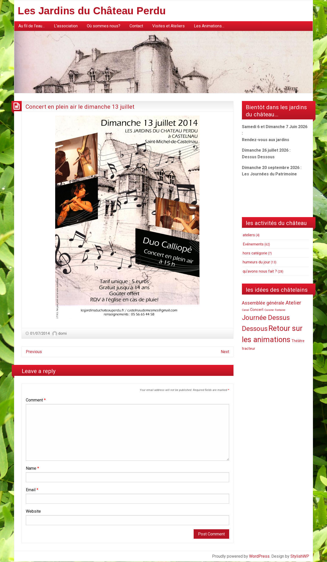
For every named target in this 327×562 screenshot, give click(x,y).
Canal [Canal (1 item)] (245, 310)
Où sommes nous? (103, 26)
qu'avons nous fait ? (260, 271)
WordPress (259, 556)
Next (225, 351)
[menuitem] (31, 26)
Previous (34, 351)
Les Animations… (209, 26)
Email (32, 489)
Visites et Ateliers (168, 26)
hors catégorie (255, 253)
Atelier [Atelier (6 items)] (293, 302)
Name (32, 468)
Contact (136, 26)
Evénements (253, 244)
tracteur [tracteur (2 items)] (248, 348)
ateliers (249, 235)
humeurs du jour (256, 262)
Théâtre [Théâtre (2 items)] (298, 341)
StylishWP (299, 556)
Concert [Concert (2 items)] (256, 310)
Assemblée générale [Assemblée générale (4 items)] (263, 303)
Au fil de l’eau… (31, 26)
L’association (66, 26)
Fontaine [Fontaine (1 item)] (280, 310)
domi (62, 333)
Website (33, 511)
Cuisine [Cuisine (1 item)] (269, 310)
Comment (36, 400)
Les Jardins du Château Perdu (92, 10)
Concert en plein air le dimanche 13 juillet (80, 106)
